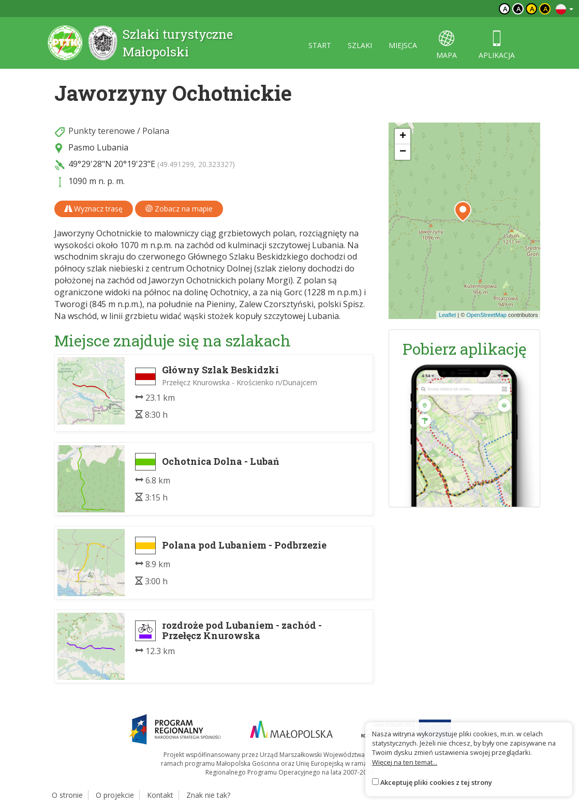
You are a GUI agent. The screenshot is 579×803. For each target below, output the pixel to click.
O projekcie (115, 795)
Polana (155, 131)
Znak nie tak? (208, 795)
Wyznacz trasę (94, 209)
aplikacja (497, 45)
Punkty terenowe (101, 131)
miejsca (403, 45)
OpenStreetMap (486, 315)
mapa (446, 45)
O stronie (67, 795)
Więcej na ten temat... (404, 762)
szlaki (360, 45)
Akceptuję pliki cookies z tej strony (436, 782)
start (319, 45)
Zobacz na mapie (179, 209)
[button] (462, 211)
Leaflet (447, 315)
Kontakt (160, 795)
